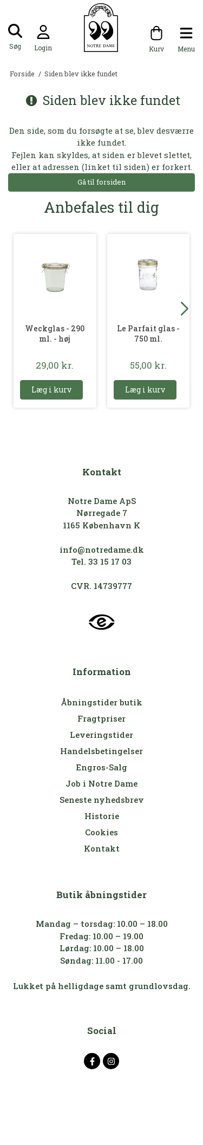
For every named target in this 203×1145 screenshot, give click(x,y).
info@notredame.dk (102, 549)
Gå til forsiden (101, 182)
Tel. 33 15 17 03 (101, 561)
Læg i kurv (51, 389)
